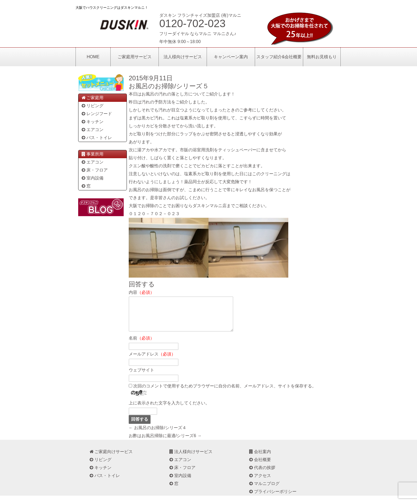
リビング (92, 105)
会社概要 (259, 466)
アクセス (259, 482)
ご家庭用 (92, 97)
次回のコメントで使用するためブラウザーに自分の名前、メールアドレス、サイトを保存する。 (224, 392)
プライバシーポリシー (272, 498)
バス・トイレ (96, 137)
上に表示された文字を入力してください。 (169, 409)
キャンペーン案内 (231, 57)
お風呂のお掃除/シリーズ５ (169, 86)
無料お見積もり (322, 57)
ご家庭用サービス (135, 57)
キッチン (92, 121)
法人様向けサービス (183, 57)
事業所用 (92, 154)
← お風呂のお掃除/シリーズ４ (157, 434)
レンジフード (96, 113)
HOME (93, 57)
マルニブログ (264, 490)
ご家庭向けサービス (111, 458)
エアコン (92, 129)
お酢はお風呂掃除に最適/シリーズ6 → (165, 442)
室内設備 (92, 178)
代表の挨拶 (261, 474)
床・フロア (94, 170)
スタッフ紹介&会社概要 (279, 57)
